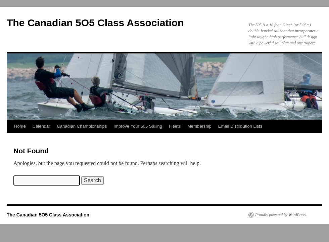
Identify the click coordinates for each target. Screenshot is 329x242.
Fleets (175, 126)
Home (20, 126)
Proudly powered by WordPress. (281, 214)
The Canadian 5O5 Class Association (95, 22)
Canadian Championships (82, 126)
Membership (199, 126)
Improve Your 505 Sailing (137, 126)
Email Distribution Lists (240, 126)
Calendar (41, 126)
